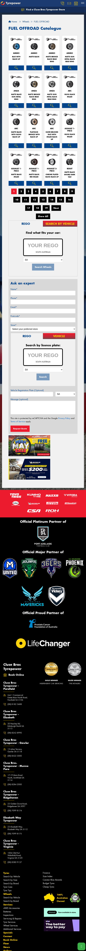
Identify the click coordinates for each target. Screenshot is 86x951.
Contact (7, 908)
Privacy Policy (64, 418)
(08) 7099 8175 (15, 806)
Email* (13, 307)
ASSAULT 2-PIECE (52, 170)
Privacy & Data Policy (19, 944)
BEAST (69, 169)
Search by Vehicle (11, 848)
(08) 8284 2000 (15, 757)
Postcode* (15, 316)
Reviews (8, 930)
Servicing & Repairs (12, 890)
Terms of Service (17, 421)
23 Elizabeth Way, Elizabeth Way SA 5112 (18, 800)
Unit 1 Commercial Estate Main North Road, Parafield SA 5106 (18, 669)
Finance (46, 845)
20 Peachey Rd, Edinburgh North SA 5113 (16, 698)
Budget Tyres (48, 855)
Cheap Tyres (48, 859)
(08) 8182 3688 (15, 676)
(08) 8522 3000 (15, 728)
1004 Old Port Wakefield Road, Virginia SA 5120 (15, 827)
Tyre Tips (7, 862)
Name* (13, 289)
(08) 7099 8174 (15, 783)
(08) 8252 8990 (15, 705)
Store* (13, 325)
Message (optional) (19, 399)
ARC (70, 91)
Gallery (7, 922)
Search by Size (10, 852)
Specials (8, 904)
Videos (7, 926)
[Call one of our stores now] (81, 946)
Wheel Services (10, 897)
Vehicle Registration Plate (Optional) (27, 390)
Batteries (7, 883)
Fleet (6, 915)
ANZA (16, 91)
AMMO (16, 53)
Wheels (7, 866)
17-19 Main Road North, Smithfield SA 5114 (16, 750)
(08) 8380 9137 (15, 834)
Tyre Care (7, 859)
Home (12, 21)
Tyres (6, 845)
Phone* (13, 298)
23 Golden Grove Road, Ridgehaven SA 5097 (17, 777)
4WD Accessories (11, 880)
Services (8, 876)
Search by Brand (11, 855)
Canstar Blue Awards (52, 852)
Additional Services (12, 901)
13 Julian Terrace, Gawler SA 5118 (15, 722)
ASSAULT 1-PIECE (70, 129)
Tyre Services (9, 894)
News (6, 919)
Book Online (10, 912)
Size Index (47, 848)
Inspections (8, 887)
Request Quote (20, 428)
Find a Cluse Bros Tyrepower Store (43, 9)
